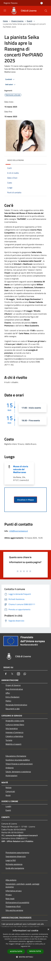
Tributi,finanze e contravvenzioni (19, 763)
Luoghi (8, 806)
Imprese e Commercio (14, 732)
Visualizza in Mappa (25, 499)
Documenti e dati (13, 708)
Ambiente (10, 767)
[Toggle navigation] (4, 10)
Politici (8, 700)
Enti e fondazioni (12, 696)
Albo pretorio (11, 880)
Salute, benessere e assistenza (18, 771)
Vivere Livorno (17, 21)
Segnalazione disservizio (16, 856)
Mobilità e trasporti (13, 744)
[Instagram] (18, 673)
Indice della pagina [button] (15, 160)
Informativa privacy (14, 890)
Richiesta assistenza (14, 864)
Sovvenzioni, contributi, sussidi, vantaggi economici (22, 885)
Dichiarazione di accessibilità (17, 902)
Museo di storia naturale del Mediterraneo (20, 469)
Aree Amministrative (14, 689)
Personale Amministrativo (16, 704)
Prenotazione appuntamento (17, 852)
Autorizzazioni (11, 775)
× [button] (48, 929)
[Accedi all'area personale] (41, 3)
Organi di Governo (13, 685)
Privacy (9, 894)
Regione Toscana (10, 2)
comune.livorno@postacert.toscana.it (22, 835)
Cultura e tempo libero (15, 724)
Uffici (8, 693)
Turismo (9, 740)
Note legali (10, 898)
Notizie (8, 787)
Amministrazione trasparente (16, 917)
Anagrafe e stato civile (15, 720)
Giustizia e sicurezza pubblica (18, 759)
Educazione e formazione (16, 755)
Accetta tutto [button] (16, 951)
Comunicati (10, 791)
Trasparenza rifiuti (13, 906)
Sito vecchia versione (14, 910)
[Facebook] (5, 673)
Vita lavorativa (12, 728)
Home (5, 21)
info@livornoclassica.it (18, 531)
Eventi (29, 21)
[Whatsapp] (24, 673)
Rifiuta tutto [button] (35, 951)
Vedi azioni (10, 84)
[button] (25, 957)
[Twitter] (12, 673)
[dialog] (25, 944)
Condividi (10, 79)
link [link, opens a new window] (29, 946)
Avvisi (8, 795)
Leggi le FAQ (11, 860)
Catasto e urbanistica (14, 736)
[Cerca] (45, 10)
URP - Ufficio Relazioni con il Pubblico (17, 841)
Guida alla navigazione (15, 868)
